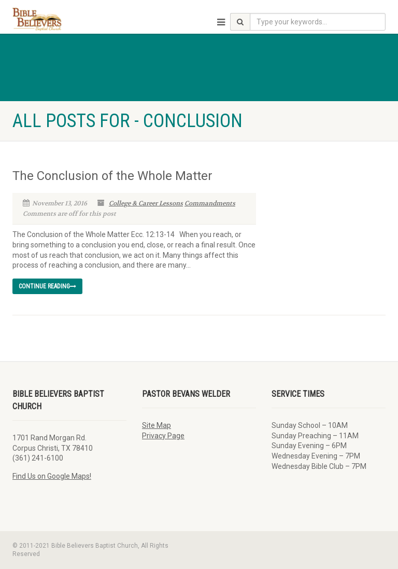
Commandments (209, 203)
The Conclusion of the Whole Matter (112, 176)
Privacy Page (163, 436)
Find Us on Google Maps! (51, 476)
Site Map (156, 425)
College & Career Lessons (146, 203)
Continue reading (47, 286)
